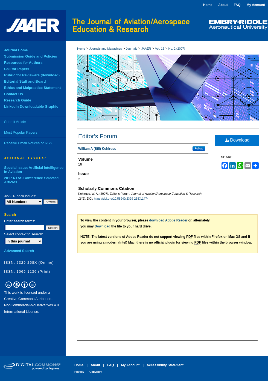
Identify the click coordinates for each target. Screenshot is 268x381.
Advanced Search (19, 251)
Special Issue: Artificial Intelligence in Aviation (33, 170)
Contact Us (13, 94)
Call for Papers (16, 69)
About (95, 365)
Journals (131, 48)
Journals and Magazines (105, 48)
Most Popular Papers (20, 132)
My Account (130, 365)
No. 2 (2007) (176, 48)
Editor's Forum (97, 136)
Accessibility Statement (165, 365)
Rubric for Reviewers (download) (32, 75)
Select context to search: (23, 234)
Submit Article (15, 122)
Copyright (95, 371)
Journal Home (16, 50)
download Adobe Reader (168, 220)
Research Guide (17, 100)
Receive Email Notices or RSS (28, 143)
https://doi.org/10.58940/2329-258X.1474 (121, 198)
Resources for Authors (23, 63)
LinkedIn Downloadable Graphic (31, 106)
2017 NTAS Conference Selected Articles (31, 180)
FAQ (110, 365)
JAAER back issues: (20, 196)
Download (237, 140)
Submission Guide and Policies (30, 56)
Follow (198, 148)
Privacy (79, 371)
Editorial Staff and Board (25, 81)
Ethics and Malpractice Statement (32, 88)
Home (81, 48)
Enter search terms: (19, 221)
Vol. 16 (159, 48)
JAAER (146, 48)
